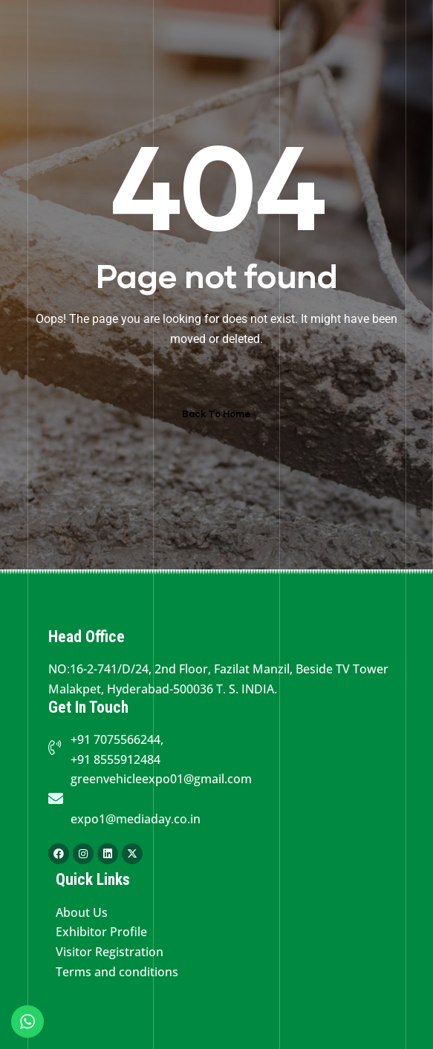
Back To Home (216, 413)
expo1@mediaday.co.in (136, 819)
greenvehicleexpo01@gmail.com (161, 779)
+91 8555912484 (115, 759)
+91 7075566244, (117, 739)
